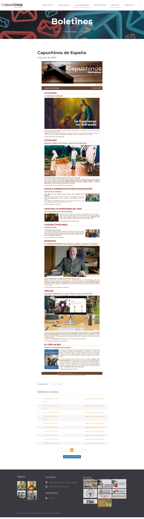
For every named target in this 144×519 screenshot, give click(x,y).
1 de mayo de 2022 (50, 431)
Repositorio (100, 5)
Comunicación (81, 5)
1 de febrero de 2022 (51, 443)
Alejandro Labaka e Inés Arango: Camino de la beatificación (65, 143)
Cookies (57, 513)
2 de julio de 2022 (50, 423)
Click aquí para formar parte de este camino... (56, 341)
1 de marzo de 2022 (51, 439)
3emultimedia (34, 513)
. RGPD (99, 85)
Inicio (57, 31)
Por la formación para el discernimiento (58, 211)
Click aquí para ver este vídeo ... (52, 204)
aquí (85, 375)
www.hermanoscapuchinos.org (79, 373)
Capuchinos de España (94, 398)
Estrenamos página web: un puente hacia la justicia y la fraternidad (68, 294)
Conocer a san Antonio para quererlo (57, 347)
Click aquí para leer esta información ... (54, 136)
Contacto (129, 5)
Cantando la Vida (50, 227)
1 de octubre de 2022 (51, 412)
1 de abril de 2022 (50, 435)
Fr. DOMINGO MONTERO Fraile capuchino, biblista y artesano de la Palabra (71, 244)
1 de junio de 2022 (50, 427)
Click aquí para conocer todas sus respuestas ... (56, 287)
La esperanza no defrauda (53, 96)
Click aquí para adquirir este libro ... (69, 369)
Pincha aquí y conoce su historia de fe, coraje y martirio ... (59, 185)
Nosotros (47, 5)
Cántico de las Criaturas (53, 191)
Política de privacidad (47, 513)
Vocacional (63, 5)
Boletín (115, 5)
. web (96, 85)
